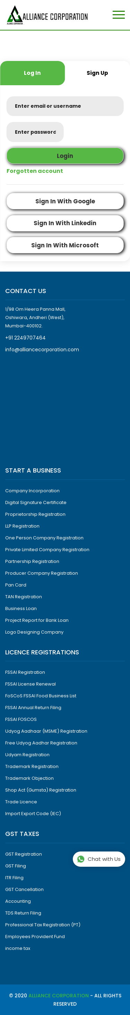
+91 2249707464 (25, 337)
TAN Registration (23, 596)
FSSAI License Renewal (30, 684)
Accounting (18, 901)
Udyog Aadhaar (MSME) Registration (46, 731)
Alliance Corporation (58, 995)
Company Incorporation (32, 490)
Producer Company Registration (41, 573)
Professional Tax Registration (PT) (42, 924)
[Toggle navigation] (119, 15)
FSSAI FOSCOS (21, 719)
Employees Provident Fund (35, 936)
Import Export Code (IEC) (33, 813)
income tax (17, 948)
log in (32, 73)
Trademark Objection (29, 778)
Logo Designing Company (34, 632)
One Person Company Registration (44, 538)
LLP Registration (22, 526)
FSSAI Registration (25, 672)
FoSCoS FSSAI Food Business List (40, 695)
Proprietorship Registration (35, 514)
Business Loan (21, 608)
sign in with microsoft (65, 245)
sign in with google (65, 201)
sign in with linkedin (65, 223)
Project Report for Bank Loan (37, 620)
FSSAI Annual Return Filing (33, 707)
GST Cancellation (24, 889)
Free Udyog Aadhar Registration (41, 743)
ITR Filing (14, 877)
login (65, 156)
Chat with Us (99, 859)
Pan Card (15, 585)
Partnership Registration (32, 561)
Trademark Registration (32, 766)
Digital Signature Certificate (36, 502)
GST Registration (23, 854)
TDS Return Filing (23, 913)
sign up (97, 73)
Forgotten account (35, 171)
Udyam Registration (27, 754)
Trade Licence (21, 801)
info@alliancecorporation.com (42, 349)
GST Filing (15, 866)
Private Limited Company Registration (47, 549)
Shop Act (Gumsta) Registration (40, 790)
